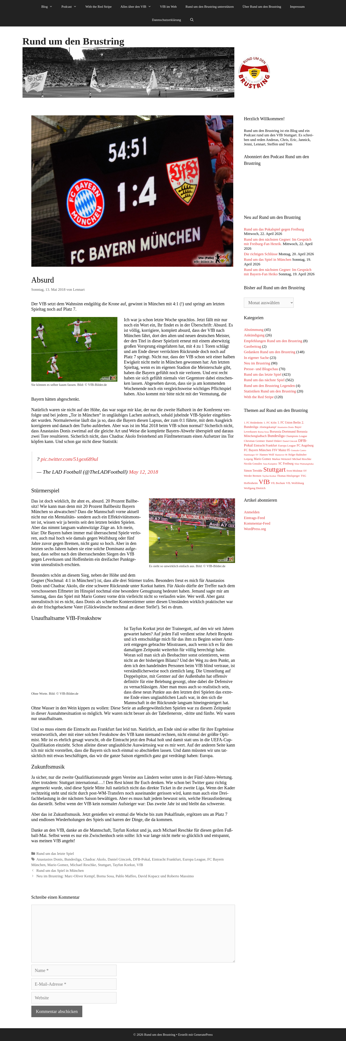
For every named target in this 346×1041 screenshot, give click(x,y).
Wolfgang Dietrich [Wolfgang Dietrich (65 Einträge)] (254, 488)
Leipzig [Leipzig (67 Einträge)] (248, 459)
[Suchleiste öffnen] (191, 19)
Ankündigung (254, 335)
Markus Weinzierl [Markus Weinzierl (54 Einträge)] (281, 459)
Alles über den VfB (138, 6)
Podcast (71, 6)
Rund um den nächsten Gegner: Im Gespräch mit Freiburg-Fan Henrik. (277, 241)
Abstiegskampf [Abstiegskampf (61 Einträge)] (267, 427)
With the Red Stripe (98, 6)
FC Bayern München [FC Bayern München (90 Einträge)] (257, 450)
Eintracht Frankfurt (166, 859)
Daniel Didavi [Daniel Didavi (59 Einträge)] (274, 441)
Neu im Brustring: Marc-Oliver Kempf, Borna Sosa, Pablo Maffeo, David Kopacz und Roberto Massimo (115, 876)
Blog (49, 6)
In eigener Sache (256, 358)
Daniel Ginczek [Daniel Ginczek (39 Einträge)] (290, 441)
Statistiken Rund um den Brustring (270, 391)
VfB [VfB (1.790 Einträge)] (264, 481)
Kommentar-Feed (257, 523)
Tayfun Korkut (124, 865)
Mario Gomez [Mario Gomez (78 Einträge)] (262, 459)
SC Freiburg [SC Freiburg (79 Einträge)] (285, 463)
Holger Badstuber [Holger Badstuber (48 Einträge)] (297, 454)
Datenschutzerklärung (166, 20)
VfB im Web (168, 6)
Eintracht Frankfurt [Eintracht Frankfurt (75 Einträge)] (265, 445)
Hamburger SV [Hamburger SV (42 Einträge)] (251, 454)
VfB (140, 865)
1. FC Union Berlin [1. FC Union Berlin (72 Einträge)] (289, 422)
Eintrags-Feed (254, 518)
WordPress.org (255, 529)
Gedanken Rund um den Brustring (269, 352)
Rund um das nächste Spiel (264, 380)
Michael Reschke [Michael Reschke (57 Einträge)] (301, 459)
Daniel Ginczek (119, 859)
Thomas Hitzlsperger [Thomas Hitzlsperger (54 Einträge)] (288, 475)
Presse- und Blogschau (261, 369)
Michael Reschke (83, 865)
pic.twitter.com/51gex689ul (69, 459)
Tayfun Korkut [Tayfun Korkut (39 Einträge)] (269, 476)
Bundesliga (72, 859)
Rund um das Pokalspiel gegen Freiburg (274, 229)
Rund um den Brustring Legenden (269, 386)
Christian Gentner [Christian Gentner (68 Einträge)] (254, 441)
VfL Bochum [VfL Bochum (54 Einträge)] (278, 483)
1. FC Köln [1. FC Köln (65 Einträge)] (270, 422)
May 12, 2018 (143, 472)
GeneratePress (203, 1034)
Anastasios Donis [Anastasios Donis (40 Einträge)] (285, 427)
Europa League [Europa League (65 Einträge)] (287, 445)
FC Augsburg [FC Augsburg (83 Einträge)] (305, 445)
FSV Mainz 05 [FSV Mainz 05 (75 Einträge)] (281, 450)
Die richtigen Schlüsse (261, 254)
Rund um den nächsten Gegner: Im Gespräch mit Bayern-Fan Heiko (277, 272)
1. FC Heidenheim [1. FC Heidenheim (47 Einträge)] (253, 422)
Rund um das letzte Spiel (55, 854)
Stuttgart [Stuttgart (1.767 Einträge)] (274, 469)
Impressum (297, 6)
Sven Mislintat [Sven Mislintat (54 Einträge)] (295, 470)
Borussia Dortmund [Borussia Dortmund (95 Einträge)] (283, 431)
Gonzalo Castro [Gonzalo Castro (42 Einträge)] (298, 450)
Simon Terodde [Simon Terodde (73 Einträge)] (253, 470)
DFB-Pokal (141, 859)
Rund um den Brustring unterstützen (210, 6)
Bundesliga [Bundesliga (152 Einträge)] (275, 436)
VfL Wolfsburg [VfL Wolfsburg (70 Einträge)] (295, 483)
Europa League (194, 859)
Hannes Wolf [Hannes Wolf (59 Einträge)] (267, 454)
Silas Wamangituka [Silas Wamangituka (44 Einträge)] (304, 463)
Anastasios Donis (49, 859)
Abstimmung (253, 330)
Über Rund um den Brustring (262, 6)
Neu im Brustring (257, 363)
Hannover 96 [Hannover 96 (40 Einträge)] (281, 454)
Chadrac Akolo (94, 859)
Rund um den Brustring (73, 41)
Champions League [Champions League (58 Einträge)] (296, 436)
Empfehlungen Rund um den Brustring (273, 341)
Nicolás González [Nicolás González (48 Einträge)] (253, 463)
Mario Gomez (57, 865)
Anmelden (252, 512)
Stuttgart (104, 865)
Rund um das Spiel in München (60, 870)
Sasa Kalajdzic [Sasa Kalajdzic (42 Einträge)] (270, 463)
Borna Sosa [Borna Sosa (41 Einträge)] (263, 431)
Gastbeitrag (252, 346)
